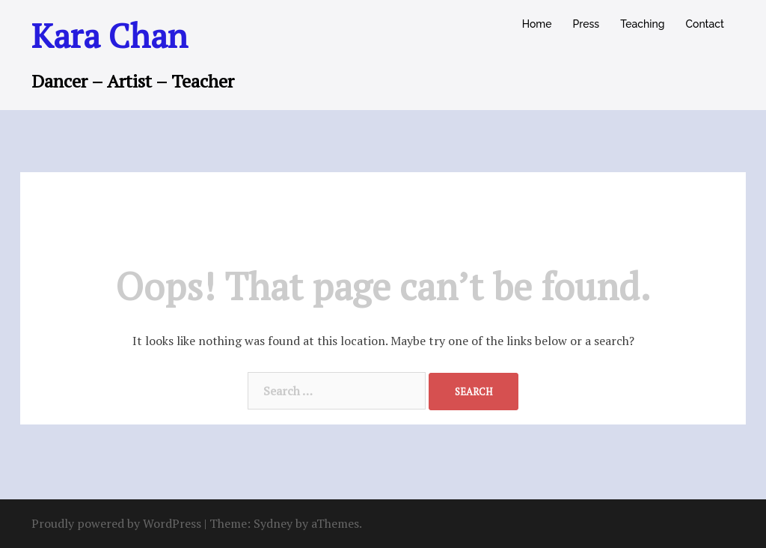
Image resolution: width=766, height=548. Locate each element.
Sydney (273, 523)
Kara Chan (109, 35)
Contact (704, 24)
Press (586, 24)
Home (537, 24)
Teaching (642, 24)
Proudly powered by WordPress (116, 523)
